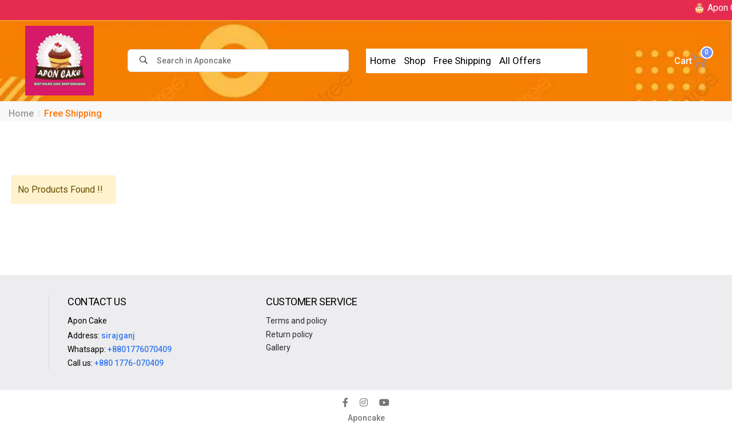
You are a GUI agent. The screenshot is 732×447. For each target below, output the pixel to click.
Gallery (278, 347)
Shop (414, 60)
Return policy (289, 334)
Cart (690, 60)
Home (383, 60)
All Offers (520, 60)
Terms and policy (296, 320)
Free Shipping (462, 60)
